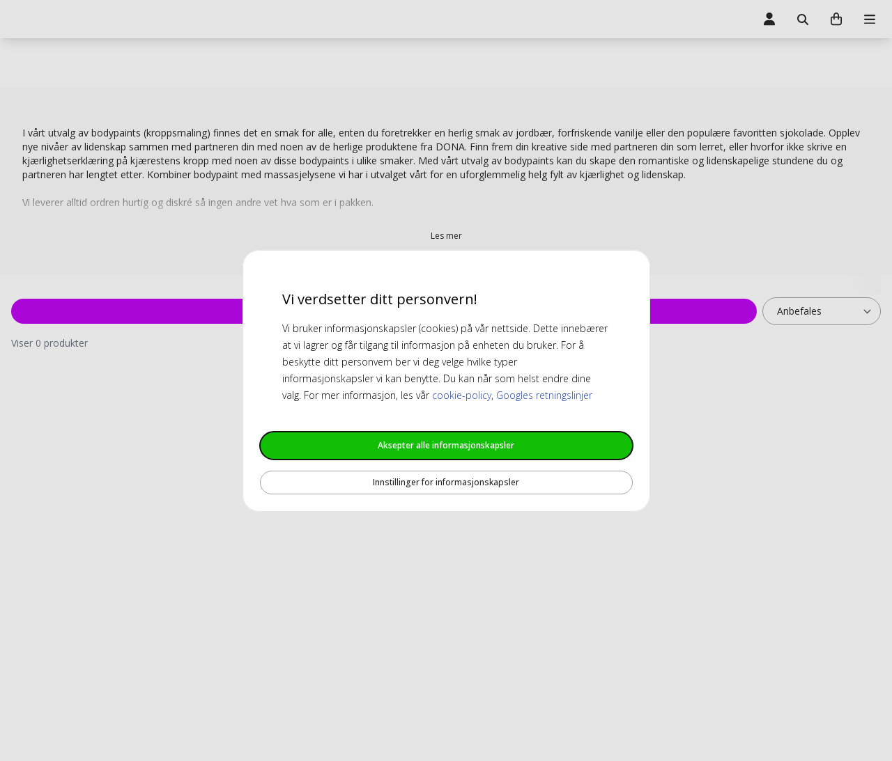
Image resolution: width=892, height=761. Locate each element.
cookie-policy (461, 395)
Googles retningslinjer (544, 395)
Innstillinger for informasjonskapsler (446, 482)
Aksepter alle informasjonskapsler (446, 445)
